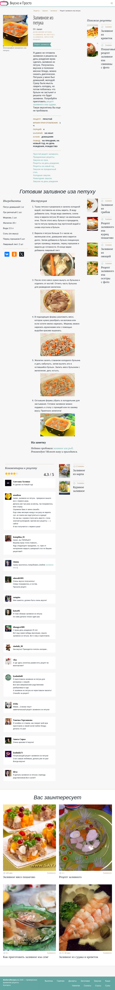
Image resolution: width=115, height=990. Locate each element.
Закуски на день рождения (45, 181)
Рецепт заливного (41, 44)
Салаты (87, 986)
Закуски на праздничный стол (44, 170)
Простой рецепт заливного (45, 154)
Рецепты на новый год (43, 166)
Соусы (98, 986)
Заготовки (85, 981)
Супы (107, 986)
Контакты (7, 985)
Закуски (97, 981)
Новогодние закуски (42, 178)
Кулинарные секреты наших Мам (16, 3)
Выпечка (49, 981)
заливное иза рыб (63, 448)
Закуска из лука (40, 160)
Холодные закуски (41, 175)
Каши (107, 981)
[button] (111, 3)
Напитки (76, 986)
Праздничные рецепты (43, 157)
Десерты (72, 981)
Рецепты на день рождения (46, 163)
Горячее (60, 981)
